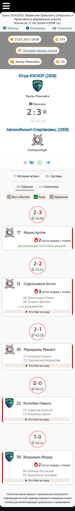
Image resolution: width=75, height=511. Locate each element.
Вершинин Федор (37, 456)
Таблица (13, 28)
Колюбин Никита (37, 403)
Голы (39, 197)
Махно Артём (34, 232)
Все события (18, 197)
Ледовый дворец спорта (40, 50)
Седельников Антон (40, 283)
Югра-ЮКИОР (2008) (37, 75)
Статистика (64, 28)
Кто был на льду (39, 480)
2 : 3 (34, 112)
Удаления (59, 197)
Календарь (37, 28)
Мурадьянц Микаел (39, 349)
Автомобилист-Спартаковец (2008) (37, 129)
